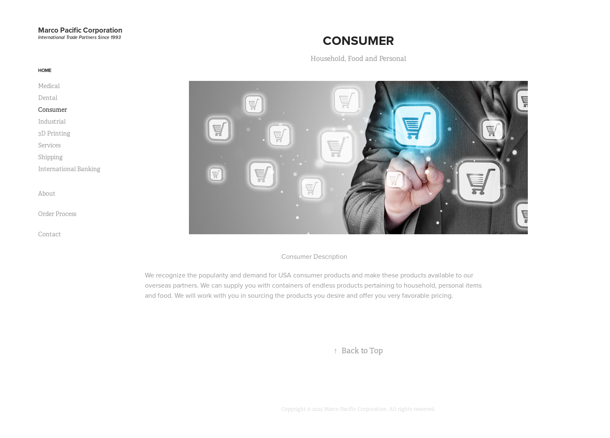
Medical (49, 86)
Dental (47, 98)
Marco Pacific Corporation (80, 30)
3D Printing (54, 133)
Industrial (52, 121)
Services (49, 145)
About (46, 193)
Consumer (52, 110)
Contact (49, 234)
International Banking (69, 169)
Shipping (50, 157)
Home (44, 70)
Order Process (57, 214)
